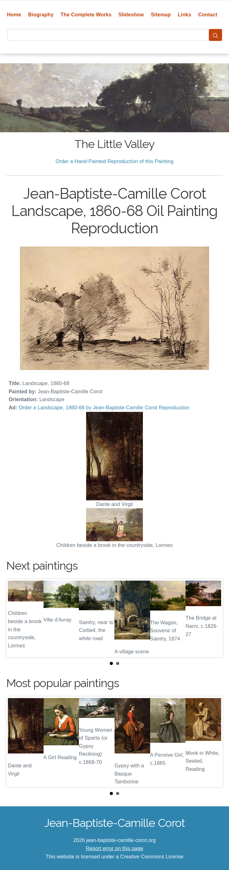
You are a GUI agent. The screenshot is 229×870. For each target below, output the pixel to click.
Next (213, 618)
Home (14, 14)
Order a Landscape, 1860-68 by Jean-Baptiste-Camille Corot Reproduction (104, 407)
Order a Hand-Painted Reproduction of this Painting (114, 161)
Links (184, 14)
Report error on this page (114, 848)
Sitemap (161, 14)
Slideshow (131, 14)
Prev (16, 618)
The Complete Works (86, 14)
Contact (207, 14)
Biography (41, 14)
